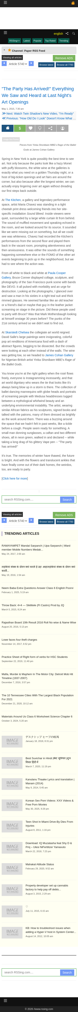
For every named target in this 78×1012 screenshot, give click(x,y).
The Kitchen (13, 200)
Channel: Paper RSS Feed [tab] (26, 50)
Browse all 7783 (65, 65)
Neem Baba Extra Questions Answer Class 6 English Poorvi (37, 588)
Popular (37, 40)
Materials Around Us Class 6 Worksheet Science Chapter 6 (37, 716)
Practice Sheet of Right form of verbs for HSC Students (35, 656)
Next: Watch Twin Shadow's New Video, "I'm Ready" (38, 113)
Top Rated (50, 40)
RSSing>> (14, 40)
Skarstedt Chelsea (17, 332)
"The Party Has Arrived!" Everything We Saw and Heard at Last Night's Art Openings (38, 95)
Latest (27, 40)
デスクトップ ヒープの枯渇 (42, 736)
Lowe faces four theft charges (19, 639)
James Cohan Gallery (59, 355)
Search (67, 499)
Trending (63, 40)
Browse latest (46, 65)
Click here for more (14, 478)
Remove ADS (64, 58)
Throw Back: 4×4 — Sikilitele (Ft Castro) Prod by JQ (33, 605)
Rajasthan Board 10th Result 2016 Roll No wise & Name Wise (39, 622)
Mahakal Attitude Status (40, 864)
